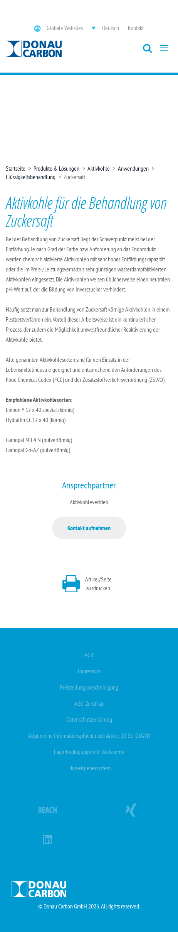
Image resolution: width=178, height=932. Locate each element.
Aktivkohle (98, 168)
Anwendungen (133, 168)
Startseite (15, 168)
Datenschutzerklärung (89, 719)
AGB (89, 655)
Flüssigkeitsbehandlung (30, 177)
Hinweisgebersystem (89, 768)
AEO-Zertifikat (89, 703)
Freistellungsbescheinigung (89, 687)
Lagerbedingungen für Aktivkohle (89, 752)
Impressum (89, 671)
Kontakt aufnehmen (89, 528)
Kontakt (136, 28)
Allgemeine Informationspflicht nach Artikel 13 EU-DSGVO (89, 735)
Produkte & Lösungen (56, 168)
